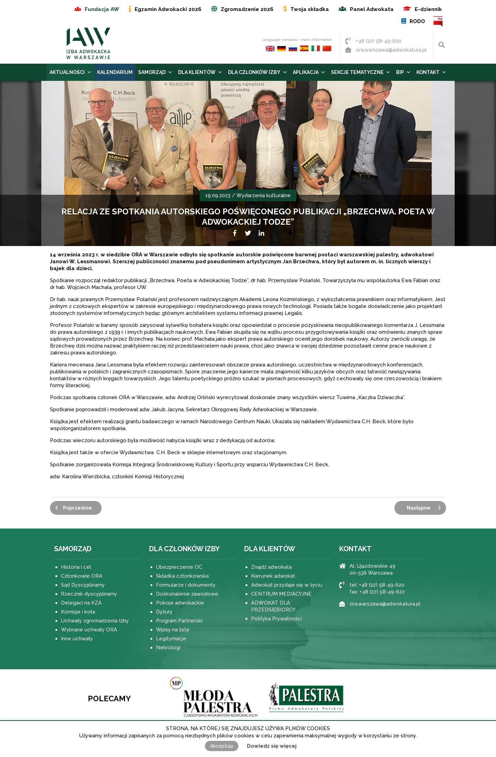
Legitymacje (171, 639)
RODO (417, 21)
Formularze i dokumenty (186, 585)
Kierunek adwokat (273, 576)
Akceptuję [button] (221, 746)
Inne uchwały (77, 639)
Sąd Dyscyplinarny (83, 585)
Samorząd (155, 72)
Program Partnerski (179, 621)
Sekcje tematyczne (361, 72)
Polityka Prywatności (276, 619)
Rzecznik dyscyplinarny (89, 594)
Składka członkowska (182, 576)
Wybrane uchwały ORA (89, 630)
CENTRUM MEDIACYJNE (281, 594)
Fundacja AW (102, 9)
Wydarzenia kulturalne (263, 195)
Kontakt (431, 72)
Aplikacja (309, 72)
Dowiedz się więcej (272, 746)
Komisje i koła (78, 612)
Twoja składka (309, 9)
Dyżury (164, 612)
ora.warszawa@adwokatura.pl (391, 50)
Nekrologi (168, 647)
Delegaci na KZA (81, 603)
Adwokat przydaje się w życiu (286, 585)
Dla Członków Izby (257, 72)
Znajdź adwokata (271, 567)
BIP (438, 21)
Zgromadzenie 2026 (247, 9)
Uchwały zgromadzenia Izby (95, 621)
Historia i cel (76, 567)
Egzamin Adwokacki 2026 (168, 9)
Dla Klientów (200, 72)
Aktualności (71, 72)
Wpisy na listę (172, 630)
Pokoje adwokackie (180, 603)
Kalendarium (115, 72)
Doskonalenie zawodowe (187, 594)
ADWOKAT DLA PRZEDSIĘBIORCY (273, 606)
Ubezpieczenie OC (179, 567)
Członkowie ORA (81, 576)
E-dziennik (428, 9)
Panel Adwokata (372, 9)
